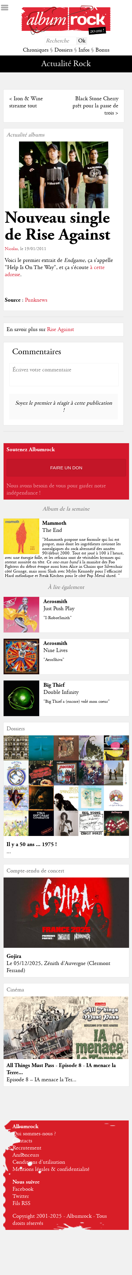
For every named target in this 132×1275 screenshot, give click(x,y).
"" (64, 558)
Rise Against (60, 329)
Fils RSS (21, 1203)
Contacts (22, 1140)
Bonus (102, 50)
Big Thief (54, 685)
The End (52, 530)
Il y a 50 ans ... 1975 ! (32, 844)
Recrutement (26, 1148)
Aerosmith (55, 601)
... (9, 851)
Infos (83, 50)
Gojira (14, 956)
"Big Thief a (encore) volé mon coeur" (76, 702)
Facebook (22, 1189)
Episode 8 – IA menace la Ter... (41, 1079)
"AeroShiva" (53, 660)
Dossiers (63, 50)
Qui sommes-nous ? (34, 1133)
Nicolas (11, 249)
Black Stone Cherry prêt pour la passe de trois (95, 106)
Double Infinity (60, 692)
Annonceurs (25, 1155)
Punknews (36, 300)
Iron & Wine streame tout (26, 102)
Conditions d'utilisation (38, 1162)
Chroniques (35, 50)
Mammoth (54, 523)
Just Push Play (58, 608)
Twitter (20, 1196)
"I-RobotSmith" (57, 618)
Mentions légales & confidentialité (50, 1169)
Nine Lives (55, 650)
